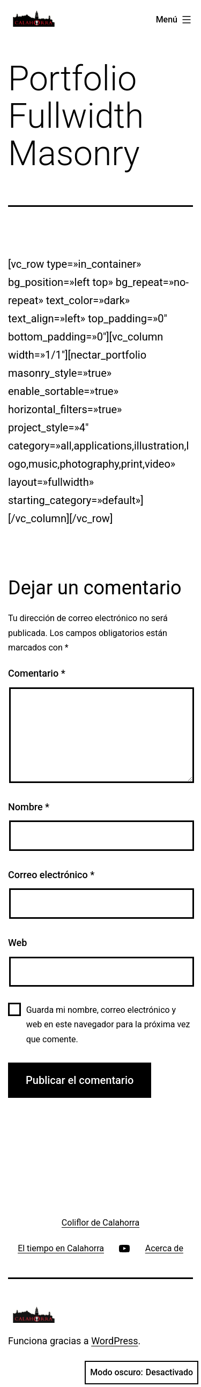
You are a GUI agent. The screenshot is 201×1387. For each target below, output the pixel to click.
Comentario (36, 673)
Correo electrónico (51, 874)
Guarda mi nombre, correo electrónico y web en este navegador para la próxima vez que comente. (108, 1024)
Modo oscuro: (141, 1372)
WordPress (114, 1340)
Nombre (28, 806)
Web (17, 942)
